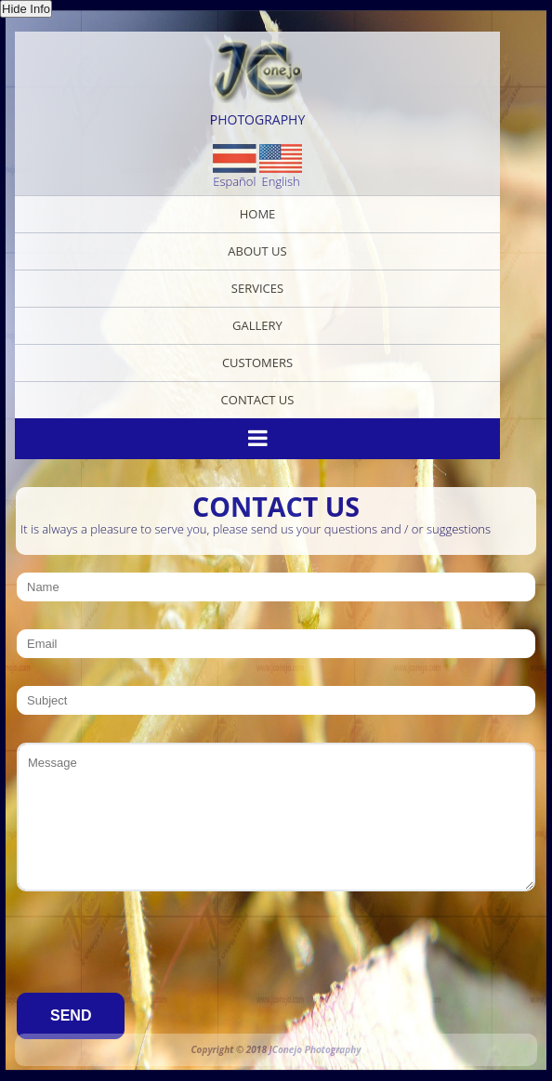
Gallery (257, 325)
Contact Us (258, 399)
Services (257, 288)
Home (258, 213)
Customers (257, 362)
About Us (257, 251)
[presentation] (158, 955)
